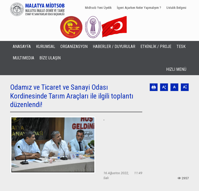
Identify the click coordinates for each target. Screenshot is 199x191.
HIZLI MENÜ (176, 69)
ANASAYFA (22, 46)
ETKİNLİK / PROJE (155, 46)
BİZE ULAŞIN (50, 57)
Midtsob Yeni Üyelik (98, 8)
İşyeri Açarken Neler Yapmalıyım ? (139, 8)
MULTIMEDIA (23, 57)
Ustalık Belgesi (176, 8)
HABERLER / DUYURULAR (114, 46)
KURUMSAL (45, 46)
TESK (181, 46)
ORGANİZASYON (74, 46)
